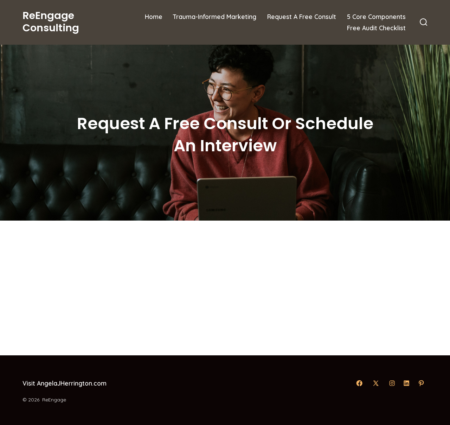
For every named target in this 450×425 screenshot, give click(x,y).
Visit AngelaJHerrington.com (64, 383)
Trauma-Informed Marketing (214, 16)
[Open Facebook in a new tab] (359, 383)
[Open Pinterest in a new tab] (421, 383)
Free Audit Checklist (376, 28)
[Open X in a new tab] (376, 383)
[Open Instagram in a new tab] (392, 383)
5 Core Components (376, 16)
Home (153, 16)
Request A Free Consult (301, 16)
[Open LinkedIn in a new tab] (406, 383)
